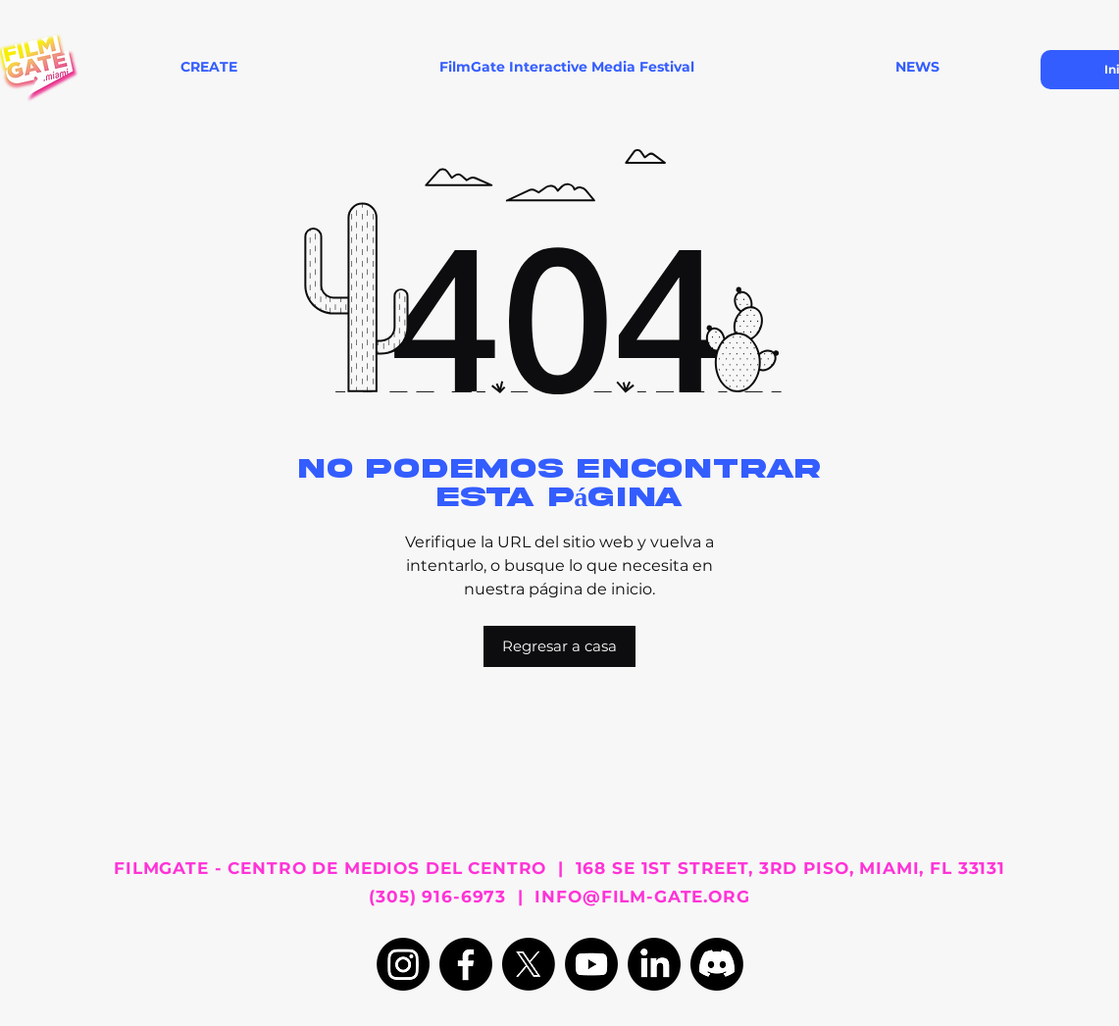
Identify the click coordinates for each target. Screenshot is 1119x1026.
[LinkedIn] (654, 964)
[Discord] (716, 964)
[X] (528, 964)
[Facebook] (465, 964)
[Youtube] (591, 964)
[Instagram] (403, 964)
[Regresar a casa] (559, 646)
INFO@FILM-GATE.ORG (641, 896)
